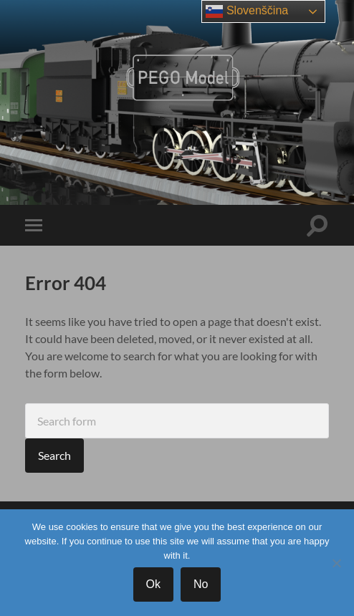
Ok (153, 584)
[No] (336, 563)
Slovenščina (247, 11)
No (200, 584)
